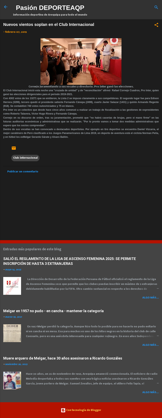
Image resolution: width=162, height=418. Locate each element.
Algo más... (150, 297)
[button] (156, 25)
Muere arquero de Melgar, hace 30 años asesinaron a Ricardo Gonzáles (62, 358)
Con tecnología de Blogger (81, 410)
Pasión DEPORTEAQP (50, 7)
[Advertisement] (81, 205)
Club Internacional (25, 158)
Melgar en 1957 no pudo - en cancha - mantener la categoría (53, 311)
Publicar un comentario (22, 171)
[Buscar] (156, 8)
